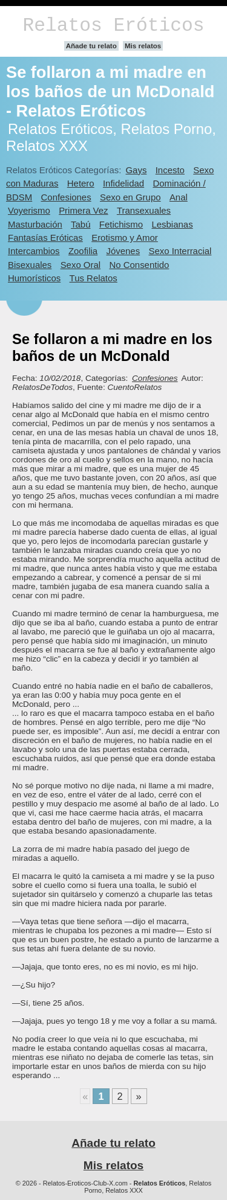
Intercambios (34, 251)
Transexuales (144, 210)
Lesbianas (171, 224)
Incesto (170, 170)
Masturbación (35, 224)
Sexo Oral (81, 265)
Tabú (80, 224)
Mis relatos (143, 45)
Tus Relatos (93, 278)
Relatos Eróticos (113, 25)
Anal (178, 197)
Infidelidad (123, 183)
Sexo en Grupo (130, 197)
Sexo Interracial (179, 251)
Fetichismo (121, 224)
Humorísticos (34, 278)
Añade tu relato (91, 45)
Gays (135, 170)
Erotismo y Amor (124, 237)
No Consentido (139, 265)
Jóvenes (123, 251)
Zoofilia (82, 251)
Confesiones (66, 197)
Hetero (80, 183)
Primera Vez (83, 210)
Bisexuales (29, 265)
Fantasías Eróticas (45, 237)
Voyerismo (29, 210)
